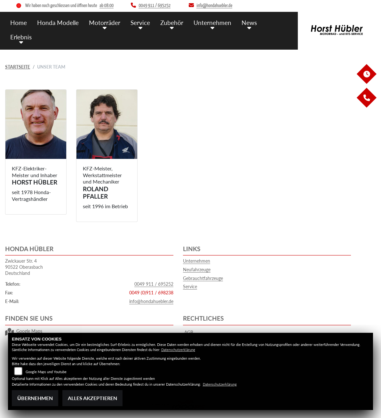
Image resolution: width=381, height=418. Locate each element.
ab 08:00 (106, 5)
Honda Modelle (58, 22)
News (249, 22)
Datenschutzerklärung (178, 350)
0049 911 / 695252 (153, 284)
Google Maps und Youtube (46, 372)
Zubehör (171, 22)
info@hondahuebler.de (151, 301)
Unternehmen (212, 22)
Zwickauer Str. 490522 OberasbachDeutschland (24, 266)
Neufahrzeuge (196, 269)
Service (140, 22)
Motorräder (104, 22)
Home (18, 22)
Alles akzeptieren (92, 398)
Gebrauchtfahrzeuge (203, 278)
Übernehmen (35, 398)
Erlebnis (21, 37)
